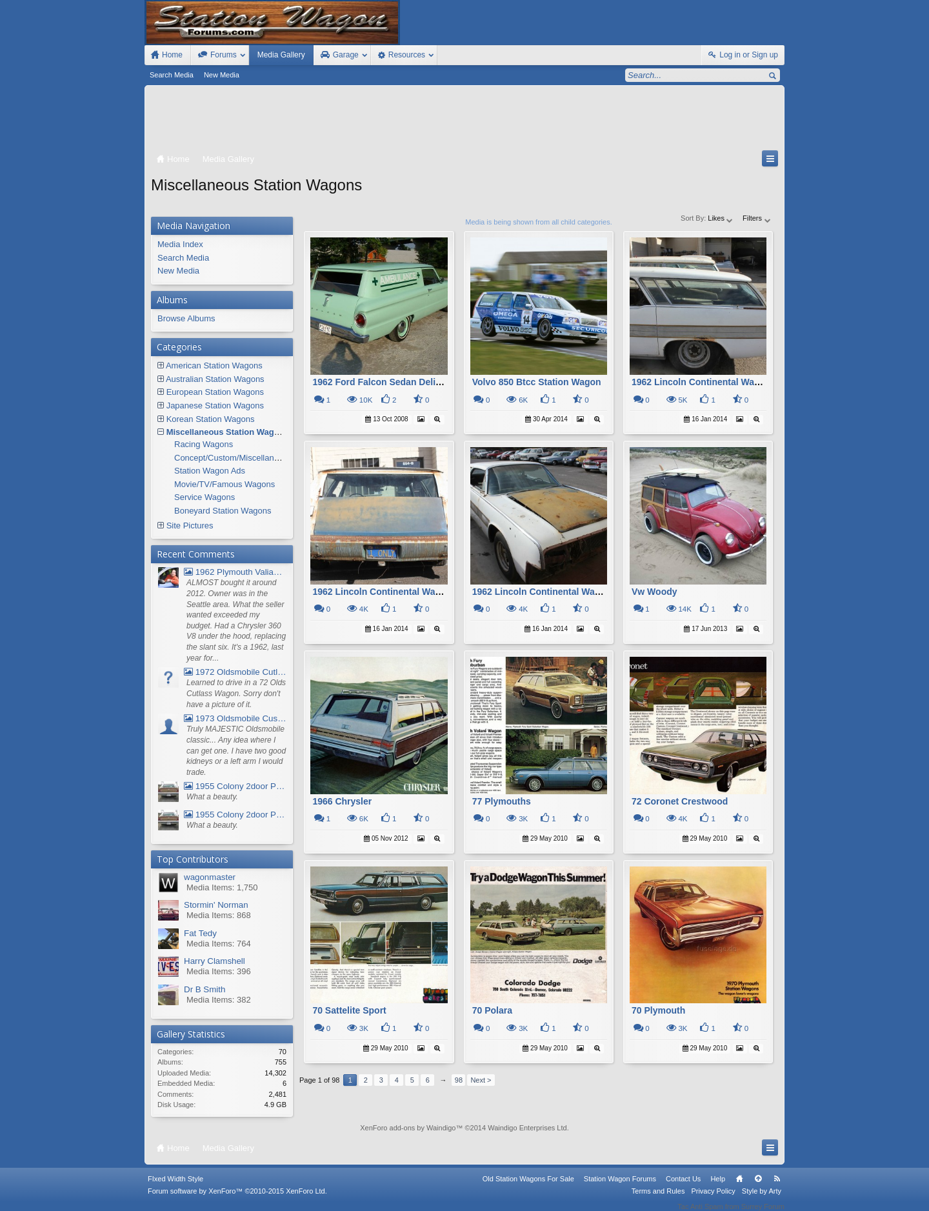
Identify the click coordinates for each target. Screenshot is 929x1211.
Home (739, 1187)
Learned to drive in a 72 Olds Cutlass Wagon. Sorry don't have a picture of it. (236, 693)
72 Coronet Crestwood (680, 801)
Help (717, 1187)
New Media (221, 75)
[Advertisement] (464, 121)
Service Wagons (204, 497)
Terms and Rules (658, 1199)
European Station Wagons (215, 392)
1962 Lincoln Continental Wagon (701, 382)
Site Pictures (190, 525)
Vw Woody (654, 591)
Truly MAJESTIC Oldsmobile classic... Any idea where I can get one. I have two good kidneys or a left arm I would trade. (236, 751)
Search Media (172, 75)
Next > (480, 1080)
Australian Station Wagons (215, 379)
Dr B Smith (204, 989)
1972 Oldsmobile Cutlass (235, 672)
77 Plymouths (501, 801)
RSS (776, 1187)
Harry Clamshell (214, 961)
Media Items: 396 (218, 971)
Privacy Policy (713, 1199)
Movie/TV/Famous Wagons (224, 484)
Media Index (180, 244)
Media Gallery (281, 54)
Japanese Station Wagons (215, 405)
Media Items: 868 (218, 915)
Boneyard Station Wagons (223, 510)
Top (758, 1187)
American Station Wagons (214, 365)
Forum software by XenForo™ (237, 1199)
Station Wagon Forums (620, 1187)
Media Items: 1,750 (222, 887)
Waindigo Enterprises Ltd (527, 1128)
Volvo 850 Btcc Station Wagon (536, 382)
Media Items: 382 (218, 1000)
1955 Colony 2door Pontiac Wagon (235, 786)
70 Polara (492, 1010)
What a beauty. (212, 796)
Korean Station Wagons (210, 419)
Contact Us (683, 1187)
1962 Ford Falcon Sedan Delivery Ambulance (408, 382)
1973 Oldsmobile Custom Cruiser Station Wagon (235, 718)
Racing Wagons (203, 444)
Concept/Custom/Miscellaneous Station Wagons (264, 458)
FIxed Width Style (175, 1187)
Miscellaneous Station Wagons (227, 432)
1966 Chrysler (342, 801)
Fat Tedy (200, 933)
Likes (721, 218)
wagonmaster (209, 877)
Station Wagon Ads (209, 470)
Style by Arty (761, 1199)
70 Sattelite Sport (349, 1010)
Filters (757, 218)
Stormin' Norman (216, 905)
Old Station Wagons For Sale (528, 1187)
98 (459, 1080)
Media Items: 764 (218, 943)
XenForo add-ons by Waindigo (407, 1128)
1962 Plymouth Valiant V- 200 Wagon (235, 572)
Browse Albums (186, 318)
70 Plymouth (658, 1010)
